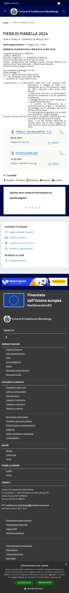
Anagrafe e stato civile (16, 387)
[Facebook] (6, 337)
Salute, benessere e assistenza (19, 433)
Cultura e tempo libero (16, 391)
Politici (9, 366)
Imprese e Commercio (15, 400)
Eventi (9, 475)
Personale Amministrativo (17, 370)
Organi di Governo (14, 349)
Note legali (11, 558)
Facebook (8, 180)
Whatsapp (32, 180)
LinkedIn (57, 180)
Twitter (20, 180)
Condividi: (10, 175)
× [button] (66, 564)
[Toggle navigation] (5, 11)
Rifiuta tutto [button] (45, 582)
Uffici (8, 357)
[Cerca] (63, 11)
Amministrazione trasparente (19, 545)
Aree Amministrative (15, 353)
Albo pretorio (12, 549)
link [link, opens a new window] (59, 577)
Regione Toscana (11, 3)
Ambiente (10, 429)
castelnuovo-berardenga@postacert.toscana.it (27, 505)
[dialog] (34, 577)
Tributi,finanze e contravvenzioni (20, 425)
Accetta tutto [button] (24, 583)
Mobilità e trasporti (14, 408)
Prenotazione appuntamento (18, 520)
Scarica (53, 142)
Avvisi (8, 459)
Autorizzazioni (12, 437)
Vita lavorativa (12, 395)
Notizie (9, 450)
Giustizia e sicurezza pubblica (19, 421)
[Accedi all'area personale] (58, 3)
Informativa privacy (14, 554)
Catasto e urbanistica (15, 404)
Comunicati (11, 454)
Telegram (45, 180)
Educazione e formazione (17, 416)
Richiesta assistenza (15, 533)
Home (5, 22)
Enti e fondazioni (13, 362)
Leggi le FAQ (11, 528)
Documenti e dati (13, 374)
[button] (34, 588)
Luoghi (9, 470)
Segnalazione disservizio (17, 524)
